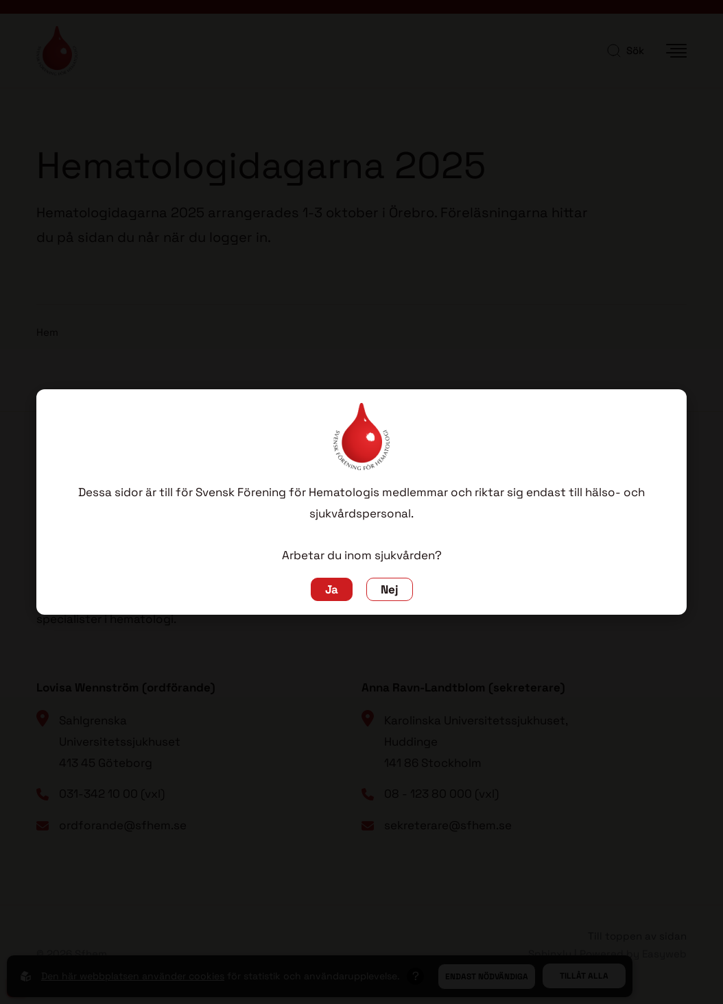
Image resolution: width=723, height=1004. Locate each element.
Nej (390, 589)
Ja (331, 589)
